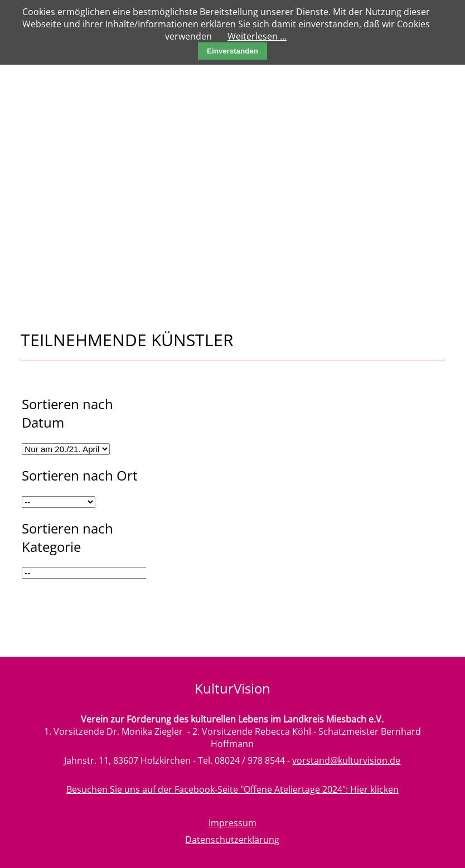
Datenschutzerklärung (232, 839)
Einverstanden (232, 51)
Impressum (232, 823)
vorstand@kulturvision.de (346, 760)
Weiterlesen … (257, 36)
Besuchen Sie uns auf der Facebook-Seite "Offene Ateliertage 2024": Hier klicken (232, 789)
